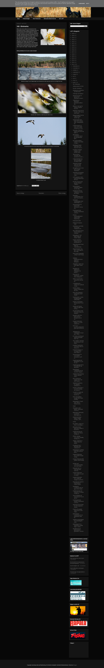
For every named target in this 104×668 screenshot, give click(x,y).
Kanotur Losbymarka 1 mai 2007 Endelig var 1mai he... (78, 389)
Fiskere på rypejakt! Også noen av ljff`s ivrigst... (78, 510)
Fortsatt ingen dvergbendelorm (77, 572)
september (75, 72)
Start (18, 18)
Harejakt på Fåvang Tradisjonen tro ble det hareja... (78, 192)
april (74, 82)
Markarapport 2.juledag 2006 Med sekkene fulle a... (78, 451)
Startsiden (41, 193)
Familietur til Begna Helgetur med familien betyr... (77, 151)
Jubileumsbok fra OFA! (78, 86)
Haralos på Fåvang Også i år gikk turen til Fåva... (78, 307)
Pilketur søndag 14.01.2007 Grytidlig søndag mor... (78, 437)
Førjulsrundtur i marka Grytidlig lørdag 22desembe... (78, 298)
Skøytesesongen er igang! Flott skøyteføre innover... (78, 97)
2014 (73, 58)
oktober (75, 70)
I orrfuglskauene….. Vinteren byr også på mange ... (78, 285)
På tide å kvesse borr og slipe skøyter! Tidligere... (78, 183)
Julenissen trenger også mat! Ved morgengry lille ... (77, 165)
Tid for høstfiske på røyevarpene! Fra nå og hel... (78, 497)
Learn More (82, 3)
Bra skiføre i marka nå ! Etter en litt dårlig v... (78, 424)
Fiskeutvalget (26, 18)
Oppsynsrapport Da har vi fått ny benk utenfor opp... (78, 116)
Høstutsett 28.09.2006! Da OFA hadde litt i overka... (78, 506)
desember (75, 66)
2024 (73, 37)
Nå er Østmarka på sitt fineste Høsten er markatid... (78, 232)
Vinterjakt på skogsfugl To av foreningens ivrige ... (78, 174)
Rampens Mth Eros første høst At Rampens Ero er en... (77, 317)
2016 (73, 54)
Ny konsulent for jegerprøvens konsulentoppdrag (77, 562)
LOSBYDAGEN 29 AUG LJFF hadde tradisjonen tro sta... (78, 127)
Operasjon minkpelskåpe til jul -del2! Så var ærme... (78, 197)
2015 (73, 56)
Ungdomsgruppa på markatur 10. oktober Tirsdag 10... (78, 492)
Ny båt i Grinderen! (77, 88)
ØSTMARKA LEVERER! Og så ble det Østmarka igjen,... (77, 136)
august (75, 74)
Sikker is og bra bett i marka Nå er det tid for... (78, 280)
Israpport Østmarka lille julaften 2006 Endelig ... (78, 460)
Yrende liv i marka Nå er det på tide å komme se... (78, 393)
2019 (73, 48)
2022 (73, 41)
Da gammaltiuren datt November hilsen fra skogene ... (78, 312)
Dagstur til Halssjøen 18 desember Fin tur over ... (78, 303)
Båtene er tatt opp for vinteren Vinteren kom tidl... (78, 107)
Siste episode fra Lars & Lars (77, 558)
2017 (73, 52)
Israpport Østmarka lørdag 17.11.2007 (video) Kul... (78, 322)
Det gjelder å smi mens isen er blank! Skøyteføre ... (78, 169)
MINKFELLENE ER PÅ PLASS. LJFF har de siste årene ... (78, 112)
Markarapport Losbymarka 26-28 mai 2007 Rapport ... (78, 371)
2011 (73, 64)
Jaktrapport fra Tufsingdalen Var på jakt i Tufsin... (78, 333)
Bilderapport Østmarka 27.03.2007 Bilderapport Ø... (78, 414)
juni (74, 78)
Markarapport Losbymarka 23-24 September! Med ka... (78, 515)
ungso (74, 406)
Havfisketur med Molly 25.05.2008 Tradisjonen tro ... (78, 227)
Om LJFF (61, 18)
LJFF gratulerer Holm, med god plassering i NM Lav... (78, 178)
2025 (73, 35)
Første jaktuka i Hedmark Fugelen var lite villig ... (77, 187)
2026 (73, 33)
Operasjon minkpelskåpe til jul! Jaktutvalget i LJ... (78, 201)
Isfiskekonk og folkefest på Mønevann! (78, 91)
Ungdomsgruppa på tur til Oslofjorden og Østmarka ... (78, 366)
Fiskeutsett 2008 (77, 220)
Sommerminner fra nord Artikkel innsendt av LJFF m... (77, 356)
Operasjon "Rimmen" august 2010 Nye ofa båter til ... (78, 131)
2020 (73, 45)
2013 (73, 60)
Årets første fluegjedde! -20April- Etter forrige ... (78, 255)
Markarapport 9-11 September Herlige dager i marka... (78, 525)
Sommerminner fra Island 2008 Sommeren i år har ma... (78, 206)
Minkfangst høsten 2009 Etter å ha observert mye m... (78, 146)
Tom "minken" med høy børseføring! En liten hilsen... (78, 342)
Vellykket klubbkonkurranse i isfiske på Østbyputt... (78, 259)
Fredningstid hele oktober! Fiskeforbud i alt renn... (78, 212)
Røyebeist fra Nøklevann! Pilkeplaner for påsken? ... (77, 270)
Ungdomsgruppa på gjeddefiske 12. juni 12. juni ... (78, 361)
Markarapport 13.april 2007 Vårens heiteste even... (78, 403)
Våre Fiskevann (37, 18)
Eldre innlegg (62, 193)
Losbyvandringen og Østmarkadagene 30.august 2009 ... (77, 160)
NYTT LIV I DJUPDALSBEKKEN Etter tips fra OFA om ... (78, 327)
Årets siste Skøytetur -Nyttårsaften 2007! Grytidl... (78, 294)
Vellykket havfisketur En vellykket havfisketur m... (77, 384)
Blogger (75, 665)
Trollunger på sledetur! (78, 93)
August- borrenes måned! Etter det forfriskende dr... (77, 241)
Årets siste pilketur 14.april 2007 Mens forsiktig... (78, 398)
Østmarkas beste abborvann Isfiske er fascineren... (78, 428)
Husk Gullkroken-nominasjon (77, 568)
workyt (74, 421)
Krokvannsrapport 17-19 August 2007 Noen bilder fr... (78, 351)
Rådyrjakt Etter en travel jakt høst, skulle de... (77, 469)
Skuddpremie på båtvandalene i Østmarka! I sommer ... (78, 530)
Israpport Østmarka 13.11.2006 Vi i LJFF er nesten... (78, 474)
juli (74, 76)
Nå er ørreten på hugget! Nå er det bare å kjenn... (77, 380)
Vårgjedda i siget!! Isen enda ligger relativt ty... (78, 265)
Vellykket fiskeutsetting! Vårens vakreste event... (78, 375)
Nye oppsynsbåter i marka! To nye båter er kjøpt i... (78, 142)
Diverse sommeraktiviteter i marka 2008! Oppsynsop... (78, 216)
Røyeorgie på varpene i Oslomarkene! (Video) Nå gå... (78, 483)
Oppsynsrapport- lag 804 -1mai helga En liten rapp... (78, 250)
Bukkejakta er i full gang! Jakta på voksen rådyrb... (77, 236)
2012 (73, 62)
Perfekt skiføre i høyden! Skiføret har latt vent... (78, 289)
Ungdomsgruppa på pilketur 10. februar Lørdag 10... (78, 433)
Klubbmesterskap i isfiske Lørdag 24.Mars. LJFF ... (77, 418)
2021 (73, 43)
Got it (87, 3)
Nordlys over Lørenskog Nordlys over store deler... (78, 465)
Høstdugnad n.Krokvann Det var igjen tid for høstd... (78, 488)
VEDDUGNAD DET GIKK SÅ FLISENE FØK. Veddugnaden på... (78, 121)
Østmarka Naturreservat (50, 18)
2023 (73, 39)
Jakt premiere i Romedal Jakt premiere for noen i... (78, 155)
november (75, 68)
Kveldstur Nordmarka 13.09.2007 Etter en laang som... (78, 346)
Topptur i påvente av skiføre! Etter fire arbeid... (77, 442)
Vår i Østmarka (76, 84)
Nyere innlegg (20, 193)
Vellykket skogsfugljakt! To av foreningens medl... (78, 521)
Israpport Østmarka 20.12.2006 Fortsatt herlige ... (78, 456)
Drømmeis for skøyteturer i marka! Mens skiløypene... (78, 275)
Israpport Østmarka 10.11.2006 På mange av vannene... (78, 478)
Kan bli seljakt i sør (74, 565)
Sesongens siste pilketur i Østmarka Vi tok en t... (78, 409)
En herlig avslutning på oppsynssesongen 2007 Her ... (78, 337)
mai (74, 80)
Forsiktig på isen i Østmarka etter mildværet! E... (77, 446)
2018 (73, 50)
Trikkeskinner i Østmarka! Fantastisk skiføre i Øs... (78, 102)
